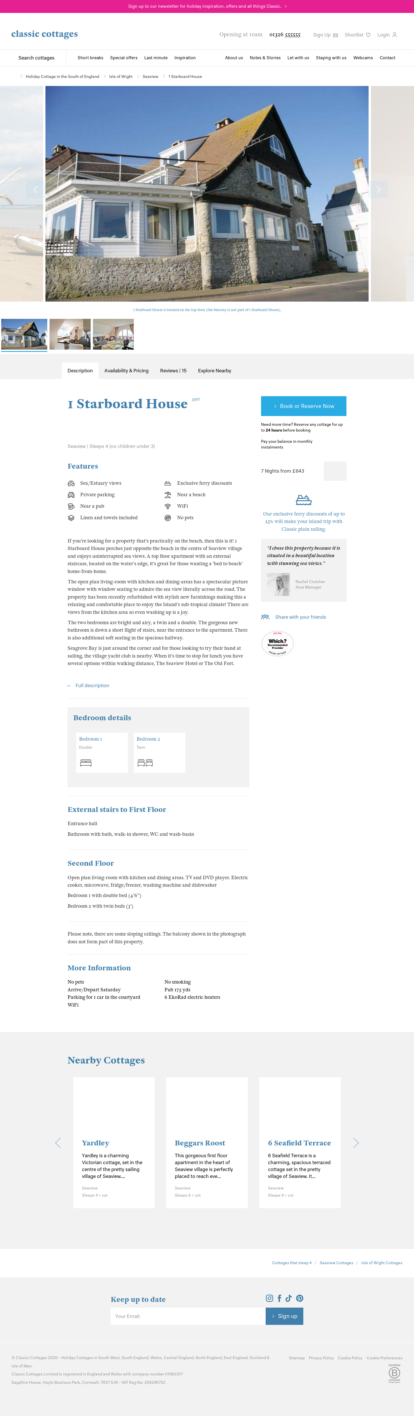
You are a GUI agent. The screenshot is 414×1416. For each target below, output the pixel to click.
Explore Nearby (214, 370)
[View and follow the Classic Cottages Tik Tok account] (288, 1300)
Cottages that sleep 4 (292, 1262)
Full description (92, 685)
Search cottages (36, 58)
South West (109, 1357)
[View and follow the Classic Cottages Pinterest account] (299, 1300)
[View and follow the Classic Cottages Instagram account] (269, 1300)
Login (387, 35)
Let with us (298, 57)
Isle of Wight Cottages (381, 1262)
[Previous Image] (36, 189)
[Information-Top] (342, 441)
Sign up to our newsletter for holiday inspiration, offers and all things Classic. (204, 6)
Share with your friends (300, 617)
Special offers (123, 57)
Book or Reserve (300, 406)
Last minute (156, 57)
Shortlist (358, 35)
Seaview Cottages (336, 1262)
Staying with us (331, 57)
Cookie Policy (350, 1358)
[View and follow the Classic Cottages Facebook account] (279, 1300)
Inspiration (185, 57)
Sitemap (297, 1358)
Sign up (288, 1315)
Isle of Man (22, 1366)
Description (80, 370)
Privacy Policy (321, 1358)
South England (135, 1357)
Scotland (258, 1357)
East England (236, 1357)
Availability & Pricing (126, 370)
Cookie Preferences (384, 1358)
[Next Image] (378, 189)
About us (234, 57)
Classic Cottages (31, 1357)
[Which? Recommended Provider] (277, 645)
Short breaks (90, 57)
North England (208, 1357)
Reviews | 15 (173, 370)
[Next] (353, 1143)
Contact (387, 57)
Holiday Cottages (77, 1357)
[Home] (14, 76)
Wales (156, 1357)
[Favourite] (335, 470)
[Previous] (60, 1143)
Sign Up (325, 35)
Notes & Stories (265, 57)
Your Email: (127, 1316)
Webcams (363, 57)
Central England (178, 1357)
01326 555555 (284, 34)
